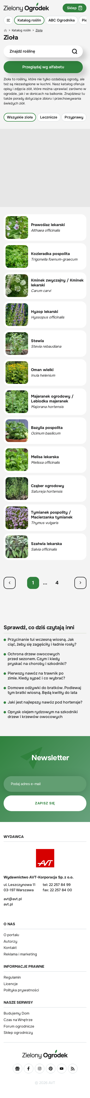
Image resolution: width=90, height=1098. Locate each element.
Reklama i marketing (20, 954)
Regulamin (12, 977)
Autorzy (10, 941)
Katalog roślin (29, 20)
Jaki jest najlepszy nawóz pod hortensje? (45, 702)
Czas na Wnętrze (18, 1019)
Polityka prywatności (21, 990)
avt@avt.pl (13, 899)
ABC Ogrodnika (61, 20)
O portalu (11, 934)
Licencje (11, 983)
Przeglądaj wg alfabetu (43, 66)
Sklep (74, 8)
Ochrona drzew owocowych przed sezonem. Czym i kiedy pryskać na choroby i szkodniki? (37, 659)
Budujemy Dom (16, 1013)
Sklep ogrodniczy (18, 1032)
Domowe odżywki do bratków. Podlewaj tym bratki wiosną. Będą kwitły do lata (44, 690)
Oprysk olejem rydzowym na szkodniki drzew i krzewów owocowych (43, 714)
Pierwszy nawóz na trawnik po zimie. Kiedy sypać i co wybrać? (36, 676)
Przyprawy (74, 117)
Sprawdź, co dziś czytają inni (39, 627)
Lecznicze (48, 117)
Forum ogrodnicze (19, 1026)
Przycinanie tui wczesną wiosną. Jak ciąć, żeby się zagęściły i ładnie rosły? (42, 642)
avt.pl (8, 904)
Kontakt (10, 947)
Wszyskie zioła (20, 117)
